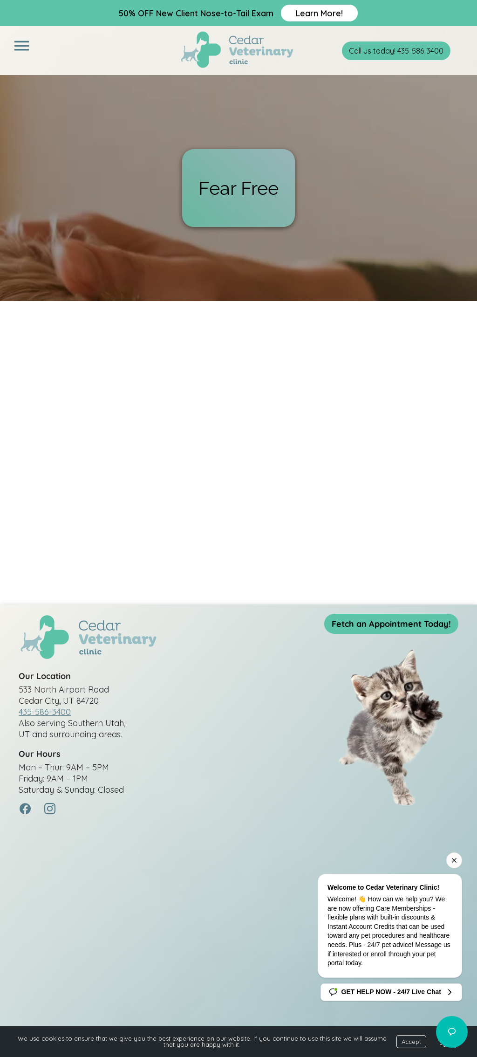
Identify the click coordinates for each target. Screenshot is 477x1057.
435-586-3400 (45, 712)
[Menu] (21, 46)
